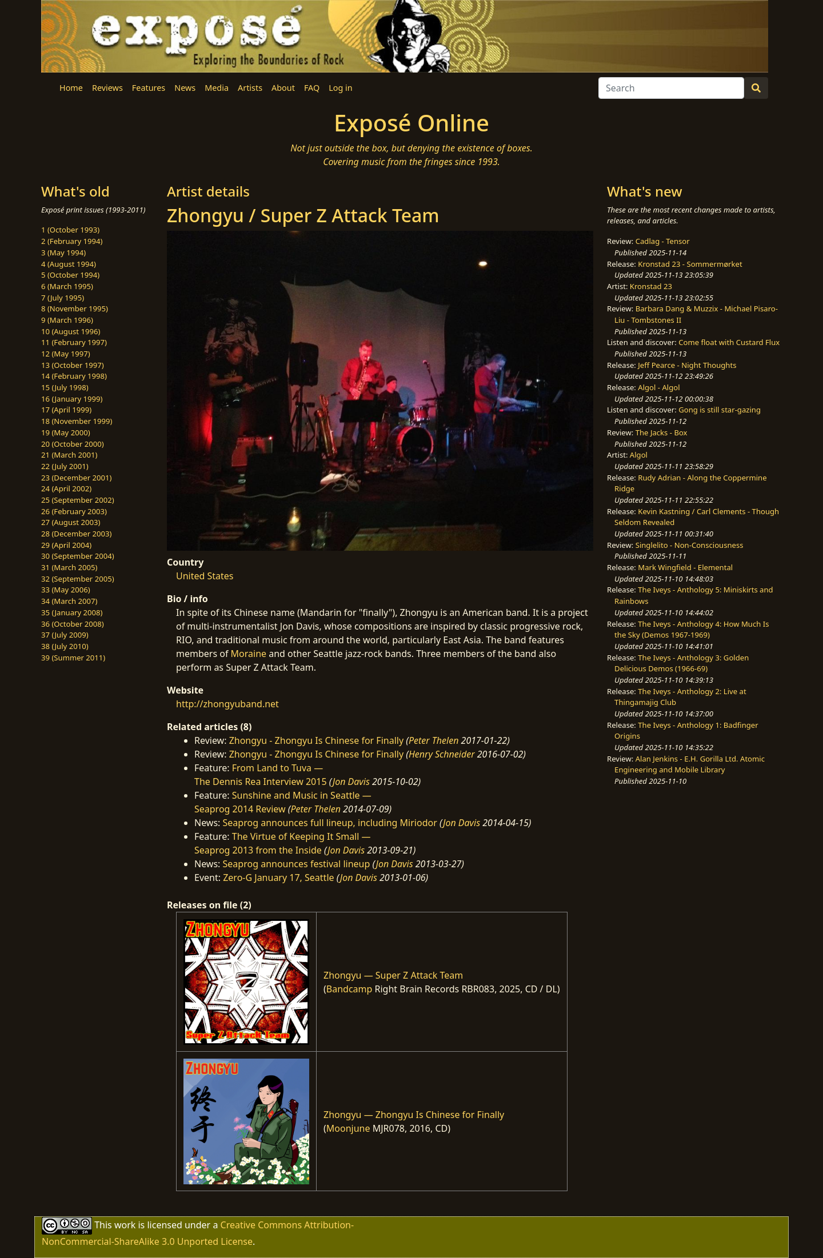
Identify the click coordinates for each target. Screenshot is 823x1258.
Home (71, 87)
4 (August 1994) (68, 264)
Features (148, 87)
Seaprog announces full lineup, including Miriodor (330, 822)
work (124, 1225)
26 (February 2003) (74, 511)
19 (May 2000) (65, 432)
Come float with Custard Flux (729, 342)
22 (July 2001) (65, 466)
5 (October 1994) (70, 275)
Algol (639, 455)
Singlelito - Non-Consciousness (690, 545)
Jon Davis (351, 781)
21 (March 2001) (69, 455)
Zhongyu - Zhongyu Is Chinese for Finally (316, 740)
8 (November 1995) (74, 308)
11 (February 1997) (74, 342)
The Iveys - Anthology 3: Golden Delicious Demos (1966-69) (681, 663)
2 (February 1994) (71, 241)
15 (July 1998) (65, 387)
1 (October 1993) (70, 230)
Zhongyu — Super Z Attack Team (393, 975)
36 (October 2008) (72, 624)
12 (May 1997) (65, 353)
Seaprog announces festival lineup (296, 864)
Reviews (107, 87)
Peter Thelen (434, 740)
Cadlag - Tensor (663, 241)
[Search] (671, 88)
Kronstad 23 (651, 286)
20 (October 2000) (72, 444)
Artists (250, 87)
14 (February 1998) (74, 376)
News (184, 87)
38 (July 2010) (65, 646)
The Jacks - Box (662, 432)
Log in (340, 87)
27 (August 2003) (70, 522)
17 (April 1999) (66, 409)
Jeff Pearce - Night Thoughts (687, 365)
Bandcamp (349, 989)
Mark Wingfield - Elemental (685, 567)
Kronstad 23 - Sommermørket (690, 264)
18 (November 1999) (77, 421)
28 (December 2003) (76, 533)
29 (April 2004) (66, 545)
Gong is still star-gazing (719, 409)
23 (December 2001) (76, 477)
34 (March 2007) (69, 601)
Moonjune (348, 1128)
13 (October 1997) (72, 365)
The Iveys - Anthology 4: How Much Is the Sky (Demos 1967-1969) (691, 629)
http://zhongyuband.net (227, 704)
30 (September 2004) (77, 556)
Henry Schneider (442, 754)
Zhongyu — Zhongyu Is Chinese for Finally (413, 1114)
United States (205, 576)
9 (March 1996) (67, 320)
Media (217, 87)
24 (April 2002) (66, 488)
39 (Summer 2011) (73, 657)
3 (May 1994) (63, 252)
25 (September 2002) (77, 500)
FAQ (311, 87)
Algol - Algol (659, 387)
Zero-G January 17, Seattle (278, 877)
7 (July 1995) (62, 298)
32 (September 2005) (77, 579)
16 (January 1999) (71, 399)
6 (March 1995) (67, 286)
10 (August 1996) (70, 331)
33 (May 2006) (65, 589)
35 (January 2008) (71, 612)
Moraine (249, 653)
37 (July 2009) (65, 635)
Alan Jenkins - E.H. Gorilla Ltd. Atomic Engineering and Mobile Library (689, 764)
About (283, 87)
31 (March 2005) (69, 567)
